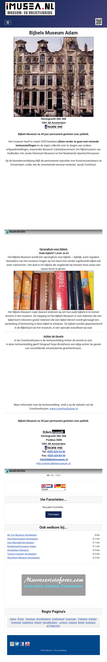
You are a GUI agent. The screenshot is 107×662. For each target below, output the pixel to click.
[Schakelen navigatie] (8, 22)
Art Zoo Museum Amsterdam (22, 535)
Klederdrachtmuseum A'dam (21, 546)
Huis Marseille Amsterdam (20, 542)
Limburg (63, 622)
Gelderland (27, 622)
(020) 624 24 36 (56, 451)
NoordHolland (43, 619)
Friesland (82, 619)
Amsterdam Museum (18, 550)
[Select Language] (53, 489)
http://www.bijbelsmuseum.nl (53, 463)
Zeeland (73, 622)
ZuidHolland (58, 619)
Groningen (71, 619)
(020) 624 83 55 (56, 455)
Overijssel (16, 622)
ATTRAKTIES (53, 626)
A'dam (13, 619)
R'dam (20, 619)
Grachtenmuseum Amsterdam (22, 538)
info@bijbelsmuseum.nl (53, 459)
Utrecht (38, 622)
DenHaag (30, 619)
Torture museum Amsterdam (22, 554)
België (81, 622)
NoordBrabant (50, 622)
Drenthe (93, 619)
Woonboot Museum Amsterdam (23, 557)
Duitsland (90, 622)
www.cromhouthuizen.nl (64, 408)
